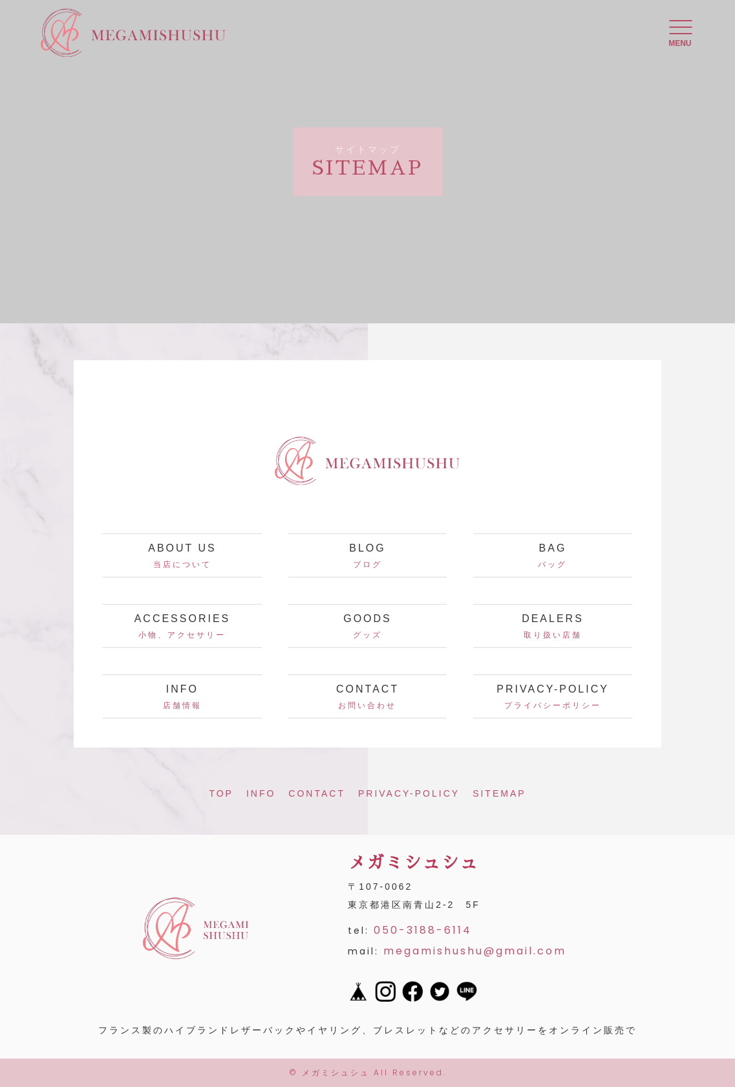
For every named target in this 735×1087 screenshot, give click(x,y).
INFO (260, 793)
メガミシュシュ (336, 1072)
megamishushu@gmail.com (474, 950)
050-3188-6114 (423, 930)
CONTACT (316, 793)
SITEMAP (499, 793)
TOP (221, 793)
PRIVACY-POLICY (409, 793)
